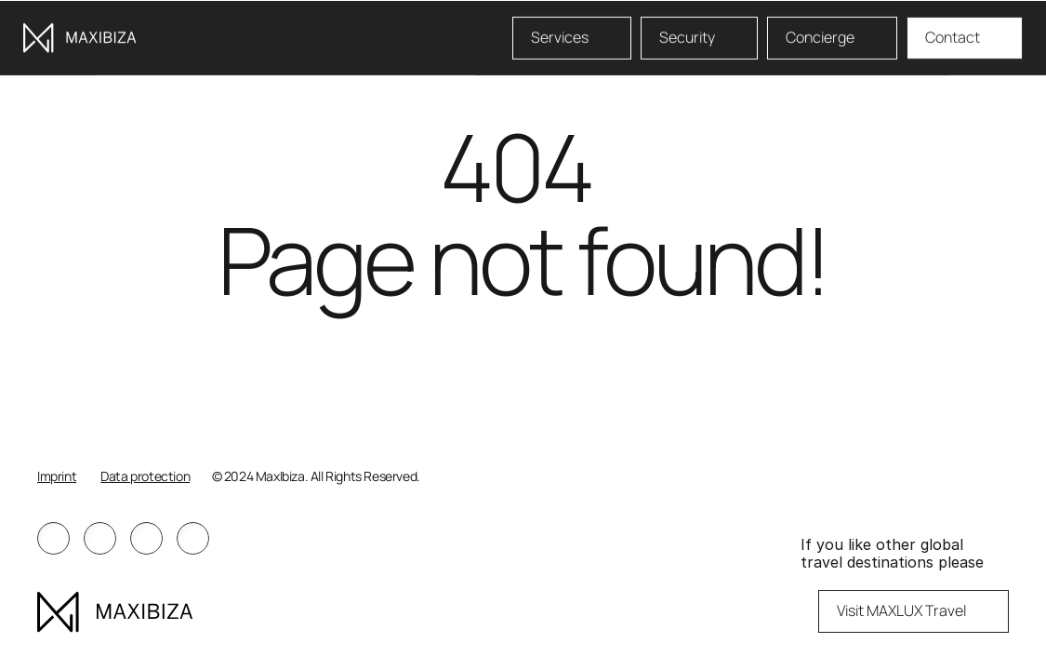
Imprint (56, 476)
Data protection (145, 476)
